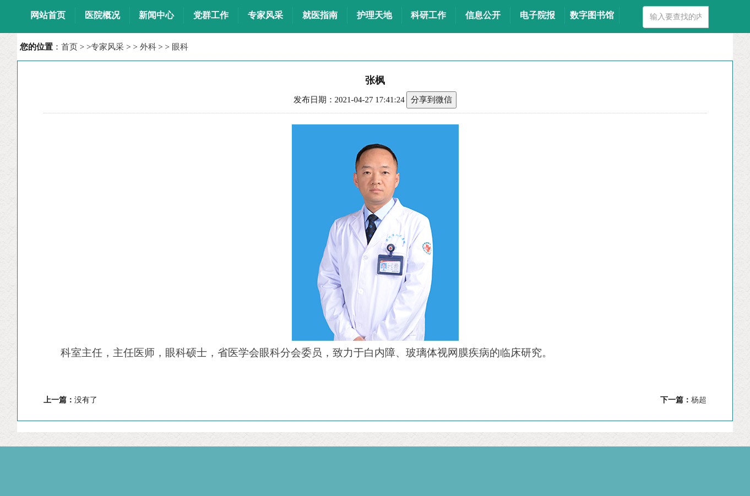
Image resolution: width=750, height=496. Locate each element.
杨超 (698, 400)
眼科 (180, 46)
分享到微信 (431, 99)
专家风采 (107, 46)
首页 (69, 46)
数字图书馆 (592, 15)
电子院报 (537, 15)
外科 (148, 46)
